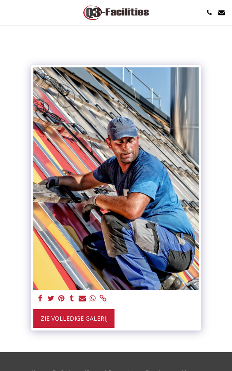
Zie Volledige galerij (74, 318)
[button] (9, 12)
